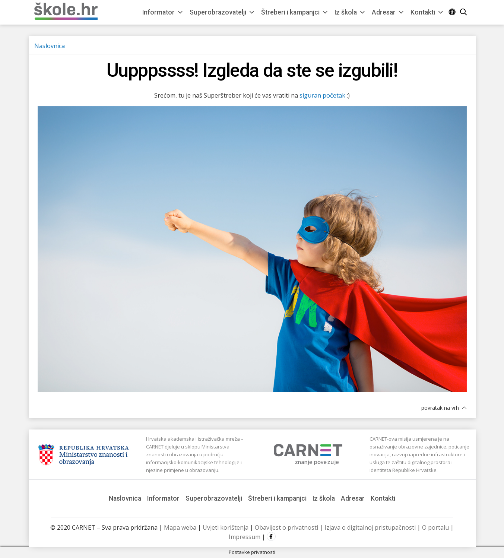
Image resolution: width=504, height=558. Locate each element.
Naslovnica (49, 46)
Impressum (244, 537)
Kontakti (427, 12)
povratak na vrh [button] (443, 407)
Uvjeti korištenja (225, 527)
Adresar (388, 12)
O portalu (435, 527)
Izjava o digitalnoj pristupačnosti (370, 527)
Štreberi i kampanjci (295, 12)
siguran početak (322, 95)
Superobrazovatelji (222, 12)
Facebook (271, 536)
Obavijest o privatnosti (286, 527)
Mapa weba (180, 527)
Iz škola (350, 12)
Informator (163, 12)
